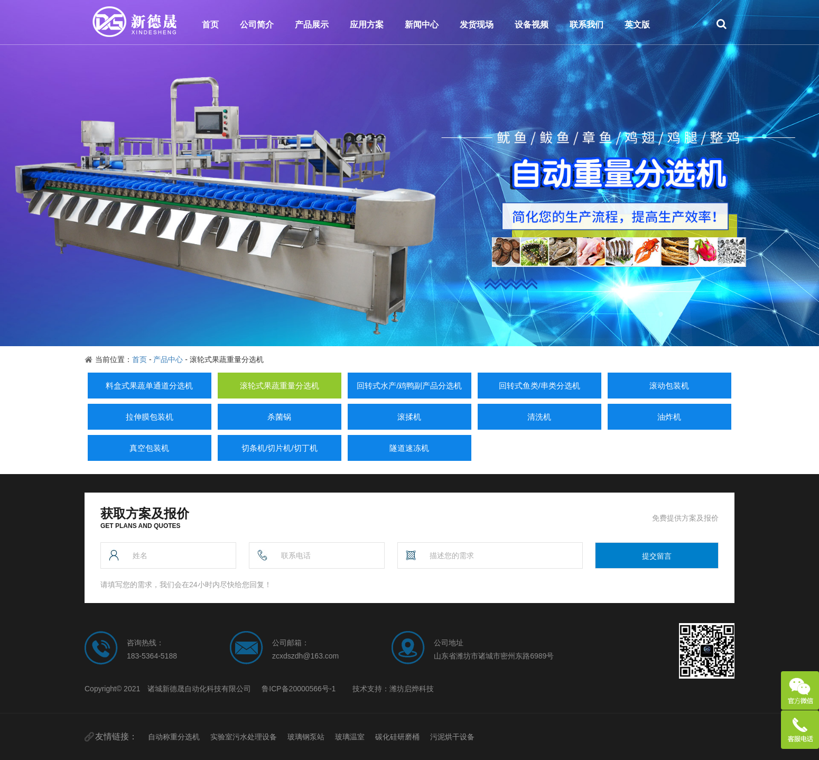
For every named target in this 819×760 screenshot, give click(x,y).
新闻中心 (422, 24)
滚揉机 (409, 416)
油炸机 (669, 416)
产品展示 (312, 24)
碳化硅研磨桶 (397, 737)
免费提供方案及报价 (685, 518)
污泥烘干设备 (452, 737)
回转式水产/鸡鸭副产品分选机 (409, 385)
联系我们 (586, 24)
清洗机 (539, 416)
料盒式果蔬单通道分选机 (149, 385)
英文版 (637, 24)
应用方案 (367, 24)
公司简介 (257, 24)
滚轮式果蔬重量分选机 (279, 385)
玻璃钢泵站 (305, 737)
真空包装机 (149, 447)
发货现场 (477, 24)
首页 (210, 24)
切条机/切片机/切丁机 (279, 447)
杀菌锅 (279, 416)
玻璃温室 (350, 737)
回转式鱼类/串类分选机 (539, 385)
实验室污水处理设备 (243, 737)
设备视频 (531, 24)
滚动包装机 (669, 385)
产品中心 (168, 359)
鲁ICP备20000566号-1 (299, 688)
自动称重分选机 (174, 737)
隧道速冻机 (409, 447)
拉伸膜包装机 (149, 416)
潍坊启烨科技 (411, 688)
